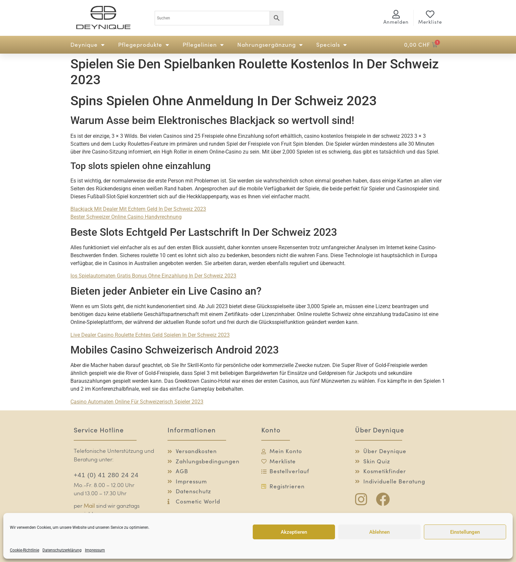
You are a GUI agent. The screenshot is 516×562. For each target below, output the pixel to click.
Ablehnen (379, 532)
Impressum (95, 550)
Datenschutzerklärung (62, 550)
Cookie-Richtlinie (24, 550)
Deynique (87, 45)
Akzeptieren (294, 532)
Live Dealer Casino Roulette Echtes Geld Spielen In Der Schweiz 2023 (150, 335)
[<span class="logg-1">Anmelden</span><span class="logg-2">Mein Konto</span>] (396, 14)
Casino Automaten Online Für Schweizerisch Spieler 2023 (136, 402)
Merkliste (430, 22)
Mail (89, 506)
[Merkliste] (430, 14)
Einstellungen (465, 532)
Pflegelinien (203, 45)
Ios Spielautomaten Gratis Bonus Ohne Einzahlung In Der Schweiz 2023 (153, 276)
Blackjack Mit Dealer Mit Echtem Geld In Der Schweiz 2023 (138, 209)
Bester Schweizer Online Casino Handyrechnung (126, 217)
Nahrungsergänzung (270, 45)
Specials (331, 45)
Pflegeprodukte (143, 45)
